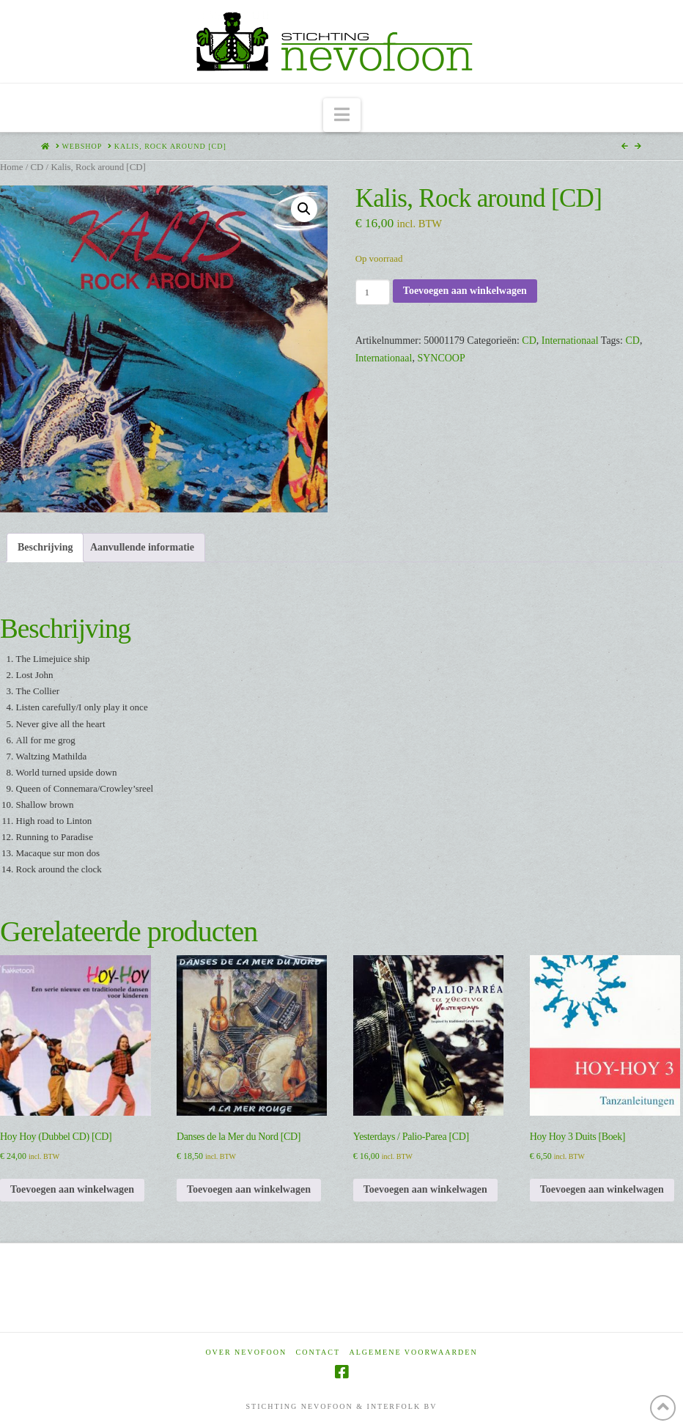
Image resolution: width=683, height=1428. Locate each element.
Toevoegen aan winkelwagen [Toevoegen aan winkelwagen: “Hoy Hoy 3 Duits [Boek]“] (602, 1189)
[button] (342, 115)
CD (36, 167)
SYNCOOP (441, 358)
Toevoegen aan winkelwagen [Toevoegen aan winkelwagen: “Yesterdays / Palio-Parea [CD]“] (425, 1189)
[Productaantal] (372, 291)
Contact (318, 1352)
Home (11, 167)
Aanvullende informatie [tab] (142, 547)
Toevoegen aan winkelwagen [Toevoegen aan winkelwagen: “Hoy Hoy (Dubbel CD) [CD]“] (72, 1189)
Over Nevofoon (246, 1352)
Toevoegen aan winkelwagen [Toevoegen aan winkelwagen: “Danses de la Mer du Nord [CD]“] (249, 1189)
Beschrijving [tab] (45, 547)
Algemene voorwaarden (414, 1352)
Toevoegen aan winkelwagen (465, 290)
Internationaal (570, 340)
